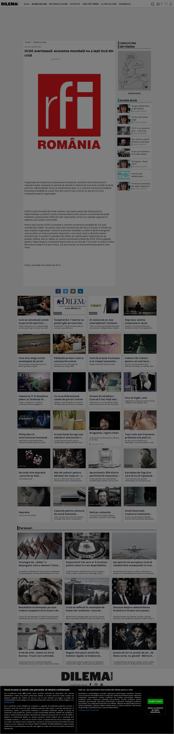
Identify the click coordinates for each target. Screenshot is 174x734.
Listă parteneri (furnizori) (88, 710)
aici (20, 719)
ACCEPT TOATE (155, 701)
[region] (87, 710)
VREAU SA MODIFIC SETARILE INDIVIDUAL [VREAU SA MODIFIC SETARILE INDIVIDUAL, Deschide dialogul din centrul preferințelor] (155, 710)
